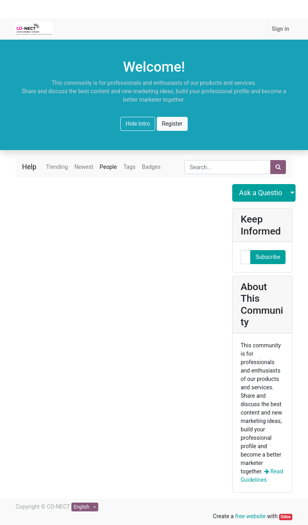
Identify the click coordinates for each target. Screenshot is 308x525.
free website (250, 516)
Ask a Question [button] (260, 193)
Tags (129, 167)
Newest (83, 167)
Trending (57, 167)
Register (172, 123)
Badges (151, 167)
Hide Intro (138, 123)
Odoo (286, 516)
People (108, 167)
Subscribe (267, 257)
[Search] (278, 167)
